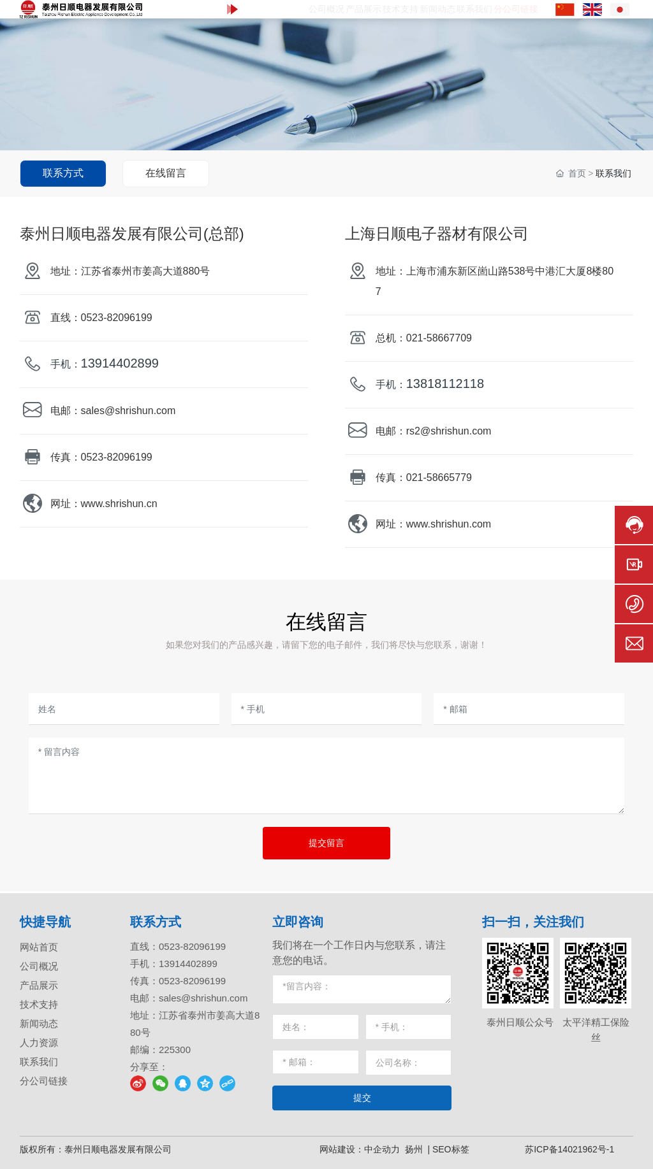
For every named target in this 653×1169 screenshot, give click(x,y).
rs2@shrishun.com (449, 431)
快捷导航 (45, 922)
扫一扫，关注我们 (533, 922)
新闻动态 (39, 1023)
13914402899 (120, 363)
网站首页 (39, 947)
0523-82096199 (118, 317)
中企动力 (382, 1149)
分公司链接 (44, 1080)
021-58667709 (439, 338)
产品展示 (39, 985)
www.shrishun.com (448, 524)
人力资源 (39, 1042)
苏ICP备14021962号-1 (569, 1149)
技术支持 (39, 1004)
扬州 (414, 1149)
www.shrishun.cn (119, 503)
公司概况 (39, 966)
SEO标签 (450, 1149)
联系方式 (63, 173)
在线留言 (165, 173)
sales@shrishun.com (128, 410)
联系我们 (39, 1061)
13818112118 (445, 384)
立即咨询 (297, 922)
